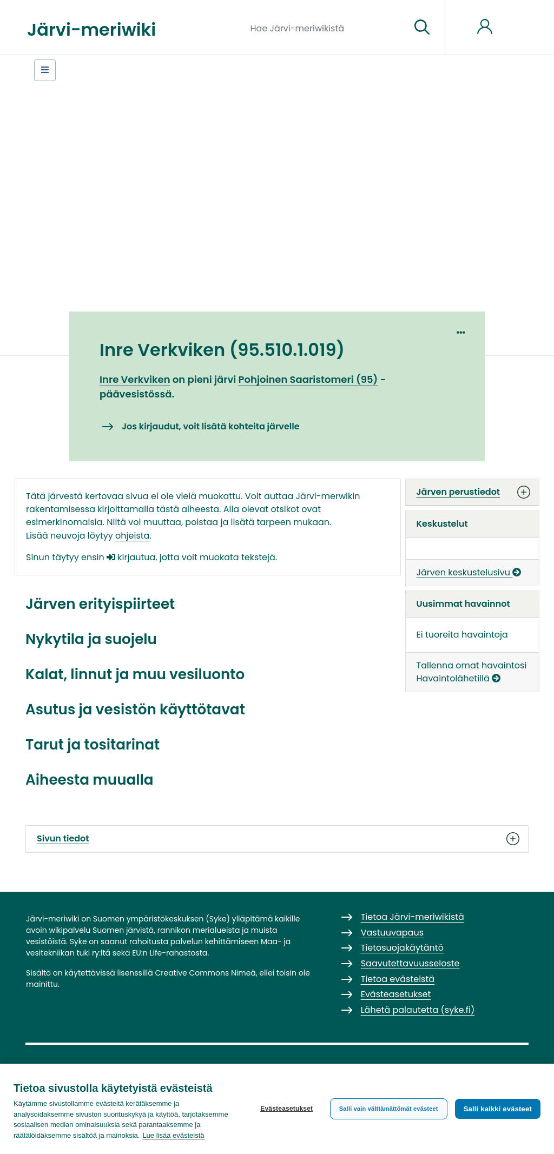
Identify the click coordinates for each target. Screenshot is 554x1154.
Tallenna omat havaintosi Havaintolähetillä (472, 672)
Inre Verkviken (135, 379)
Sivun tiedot (277, 838)
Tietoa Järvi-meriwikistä (412, 917)
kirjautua (131, 557)
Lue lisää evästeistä (173, 1135)
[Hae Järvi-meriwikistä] (326, 28)
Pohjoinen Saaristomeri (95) (308, 379)
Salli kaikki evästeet (498, 1109)
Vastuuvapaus (392, 932)
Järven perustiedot (473, 492)
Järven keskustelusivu (469, 572)
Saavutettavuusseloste (410, 963)
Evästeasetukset (286, 1108)
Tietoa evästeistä (397, 979)
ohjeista (132, 535)
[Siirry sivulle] (422, 28)
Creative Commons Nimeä (205, 972)
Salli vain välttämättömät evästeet (388, 1108)
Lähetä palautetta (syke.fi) (418, 1010)
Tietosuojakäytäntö (402, 947)
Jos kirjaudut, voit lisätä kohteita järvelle (211, 426)
